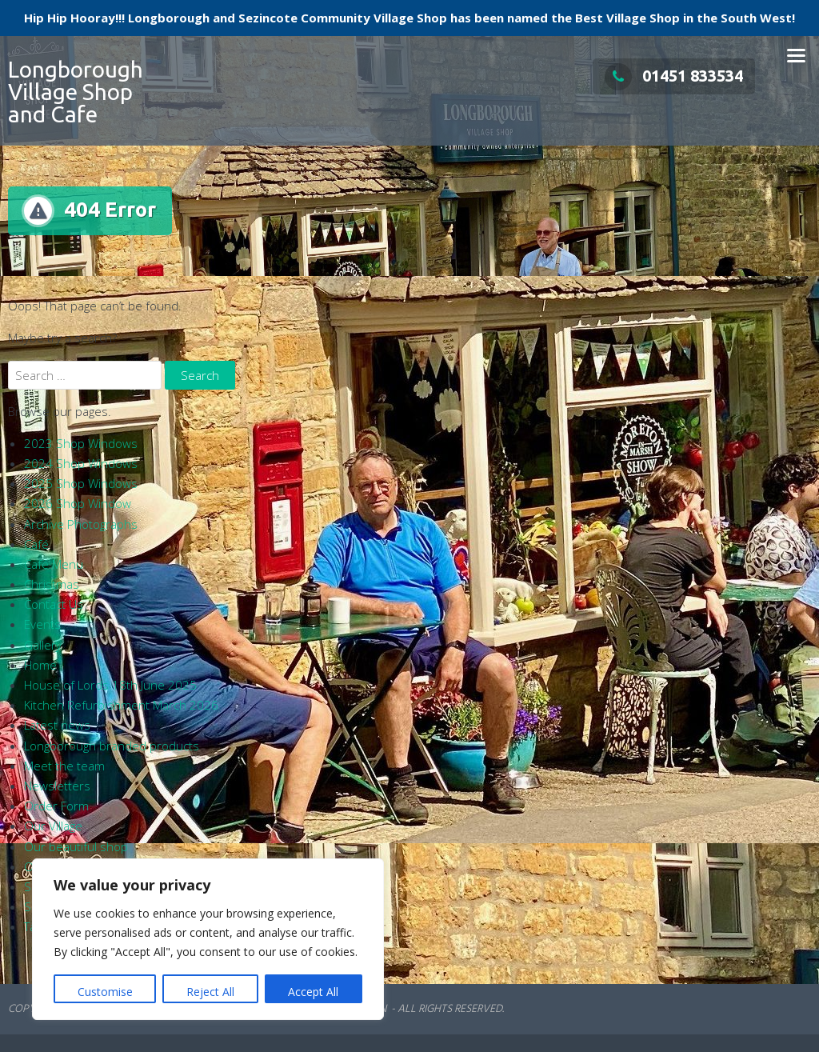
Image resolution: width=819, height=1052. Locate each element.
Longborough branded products (111, 746)
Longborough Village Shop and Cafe (75, 91)
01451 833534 (674, 75)
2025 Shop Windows (81, 483)
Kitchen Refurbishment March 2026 (121, 705)
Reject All (210, 991)
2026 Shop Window (77, 503)
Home (40, 665)
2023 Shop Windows (81, 443)
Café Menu (53, 564)
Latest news (57, 725)
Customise (105, 991)
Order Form (56, 806)
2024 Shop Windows (81, 463)
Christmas (51, 584)
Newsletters (57, 786)
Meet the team (64, 766)
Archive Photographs (81, 524)
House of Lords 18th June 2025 (110, 685)
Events (42, 624)
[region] (208, 939)
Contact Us (53, 604)
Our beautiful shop (76, 846)
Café (36, 544)
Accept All (313, 991)
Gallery (43, 645)
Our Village (53, 826)
